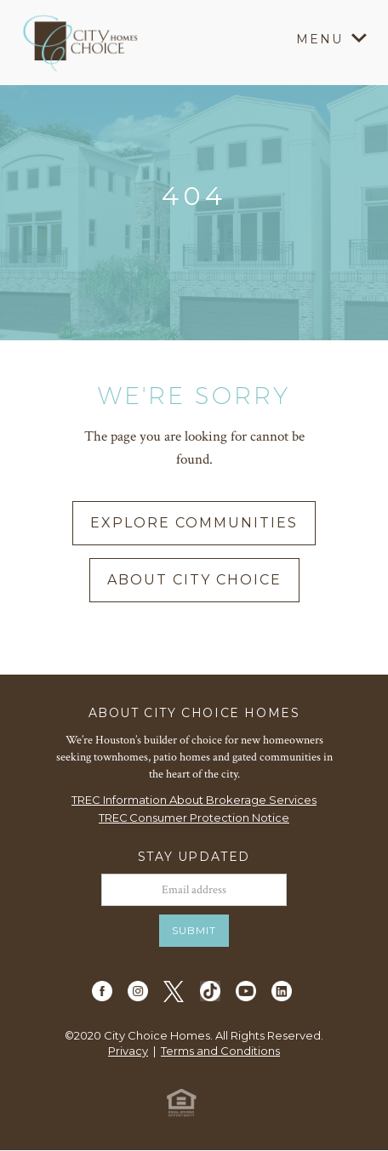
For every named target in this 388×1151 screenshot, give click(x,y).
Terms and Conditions (220, 1050)
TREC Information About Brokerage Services (194, 799)
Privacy (128, 1050)
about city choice (194, 580)
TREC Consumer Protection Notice (194, 817)
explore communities (194, 523)
